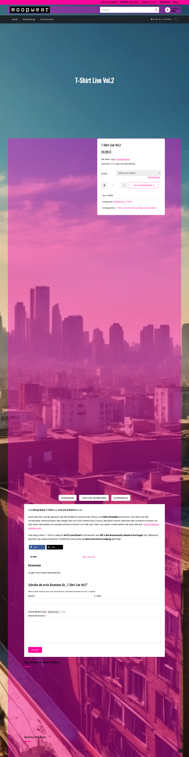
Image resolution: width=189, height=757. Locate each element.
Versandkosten (122, 159)
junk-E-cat (149, 2)
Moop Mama (109, 2)
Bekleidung (29, 19)
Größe (104, 173)
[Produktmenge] (114, 185)
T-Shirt (119, 208)
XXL (84, 556)
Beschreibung (67, 497)
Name (32, 595)
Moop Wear (138, 208)
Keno (176, 2)
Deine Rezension (37, 615)
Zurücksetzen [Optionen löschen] (154, 177)
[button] (37, 547)
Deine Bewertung (38, 611)
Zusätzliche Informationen (94, 497)
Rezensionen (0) (121, 497)
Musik (15, 19)
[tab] (68, 498)
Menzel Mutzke (129, 2)
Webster (164, 2)
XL (94, 556)
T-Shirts (128, 201)
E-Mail (98, 595)
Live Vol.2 (127, 208)
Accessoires (47, 19)
